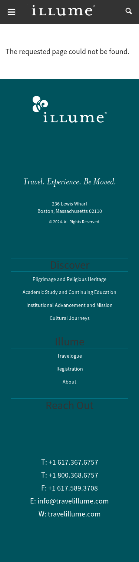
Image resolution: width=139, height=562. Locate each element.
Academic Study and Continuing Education (69, 292)
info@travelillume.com (73, 500)
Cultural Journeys (70, 318)
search (127, 12)
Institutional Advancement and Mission (69, 305)
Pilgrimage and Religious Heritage (69, 279)
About (69, 381)
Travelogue (69, 355)
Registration (69, 368)
